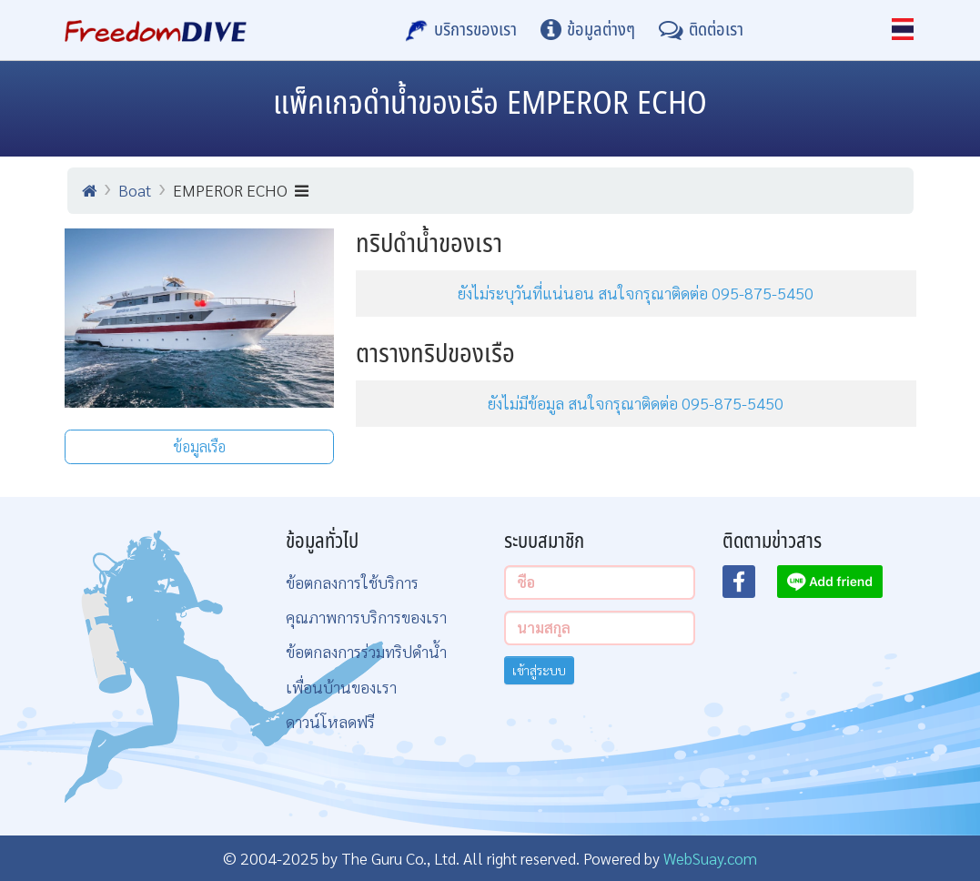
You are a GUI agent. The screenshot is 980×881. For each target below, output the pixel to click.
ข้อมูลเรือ (199, 446)
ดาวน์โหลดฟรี (330, 721)
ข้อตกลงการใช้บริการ (352, 582)
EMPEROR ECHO (240, 189)
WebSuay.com (710, 857)
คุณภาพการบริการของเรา (366, 616)
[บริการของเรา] (461, 30)
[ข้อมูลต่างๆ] (588, 30)
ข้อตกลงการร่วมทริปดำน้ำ (366, 651)
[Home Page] (156, 30)
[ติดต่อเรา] (701, 30)
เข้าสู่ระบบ (539, 670)
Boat (134, 189)
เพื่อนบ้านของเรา (341, 686)
